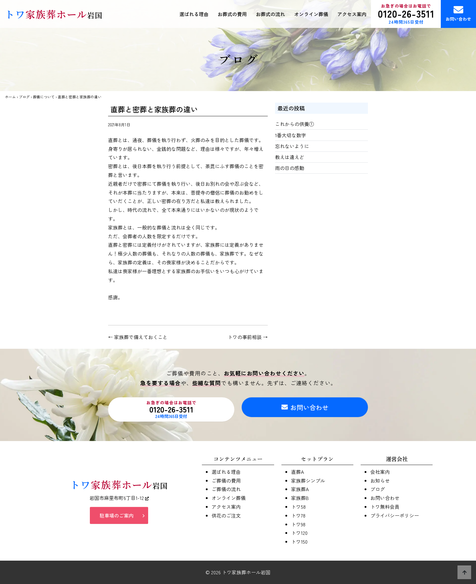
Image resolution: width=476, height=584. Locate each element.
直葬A (297, 471)
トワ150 (299, 541)
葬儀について (44, 96)
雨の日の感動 (289, 167)
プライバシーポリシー (394, 515)
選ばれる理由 (194, 14)
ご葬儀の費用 (226, 480)
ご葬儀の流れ (226, 489)
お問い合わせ (458, 13)
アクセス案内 (351, 14)
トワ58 (298, 506)
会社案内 (380, 471)
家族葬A (300, 489)
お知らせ (380, 480)
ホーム (10, 96)
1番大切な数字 (290, 135)
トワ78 (298, 515)
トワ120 (299, 532)
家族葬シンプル (308, 480)
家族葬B (300, 497)
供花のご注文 (226, 515)
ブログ (24, 96)
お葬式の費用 (232, 14)
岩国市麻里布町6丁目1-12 (119, 499)
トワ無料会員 (384, 506)
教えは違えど (289, 157)
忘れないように (292, 146)
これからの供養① (294, 123)
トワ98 (298, 524)
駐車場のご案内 (117, 517)
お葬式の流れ (270, 14)
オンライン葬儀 (311, 14)
